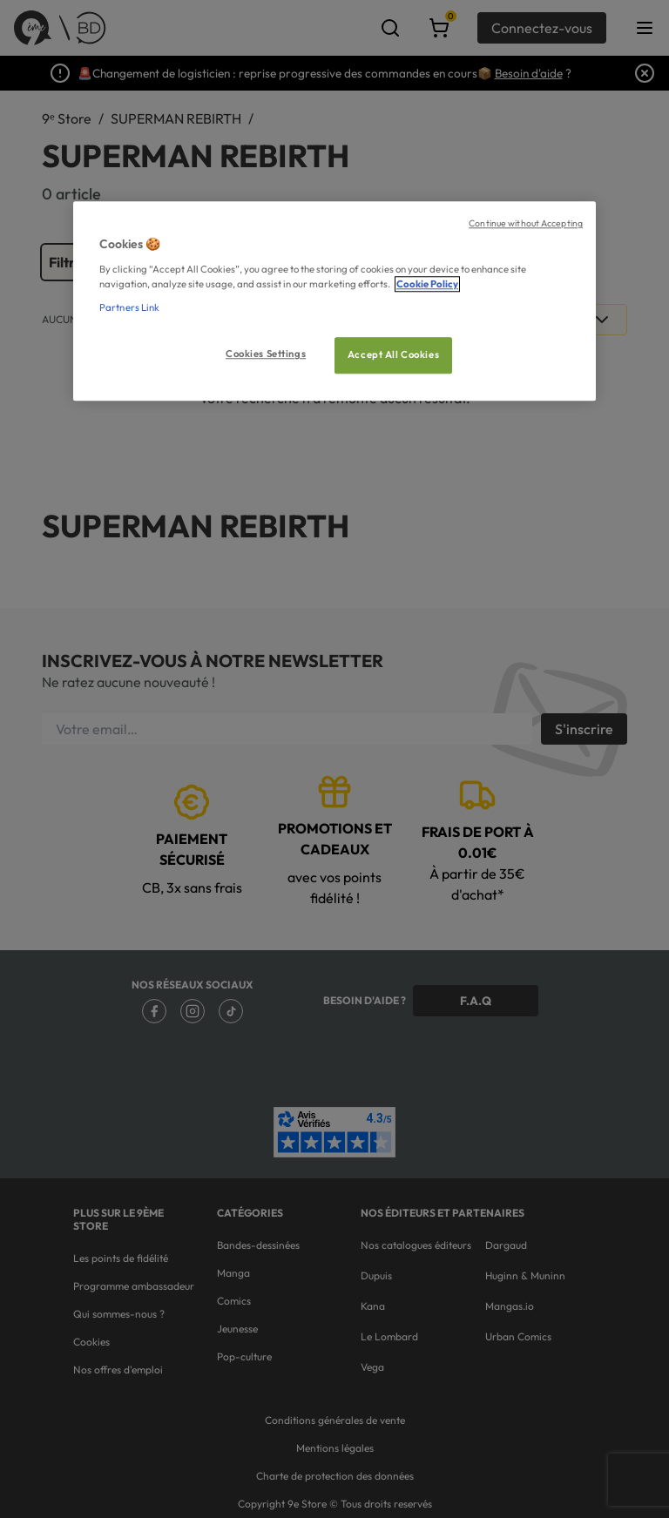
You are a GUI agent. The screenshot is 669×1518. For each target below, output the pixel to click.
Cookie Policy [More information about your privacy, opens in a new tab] (427, 284)
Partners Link (129, 307)
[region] (334, 301)
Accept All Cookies (393, 354)
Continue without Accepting (526, 224)
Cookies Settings (266, 353)
